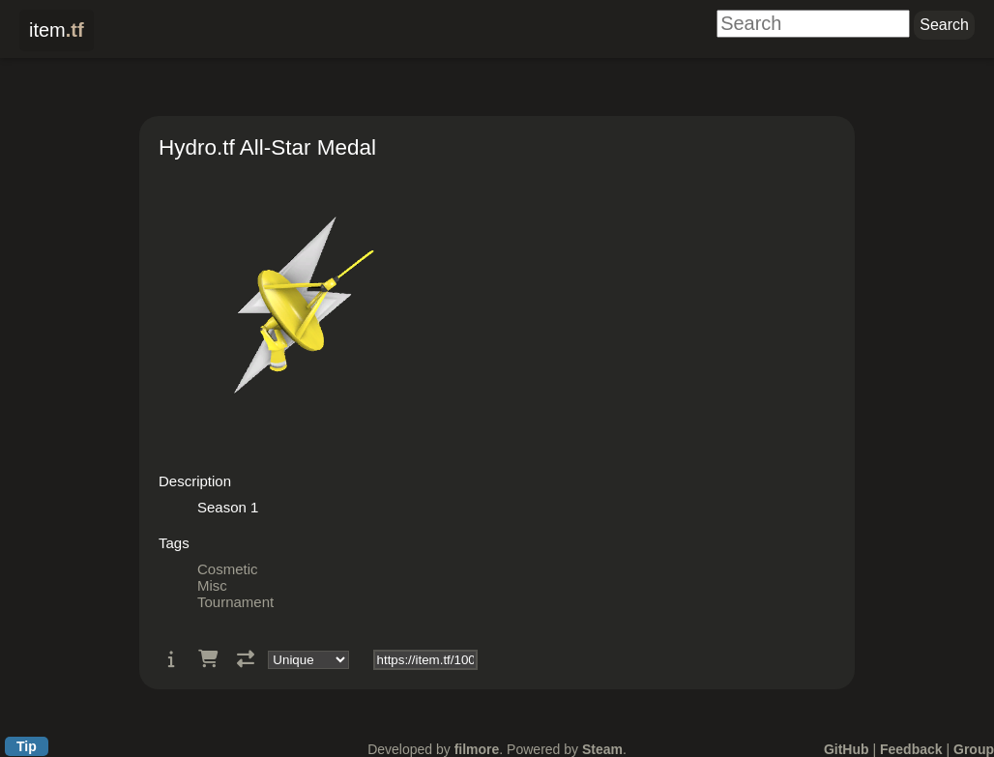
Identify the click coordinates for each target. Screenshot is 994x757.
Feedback (911, 749)
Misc (212, 585)
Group (973, 749)
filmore (477, 749)
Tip (26, 746)
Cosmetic (227, 569)
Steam (602, 749)
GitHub (846, 749)
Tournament (235, 602)
